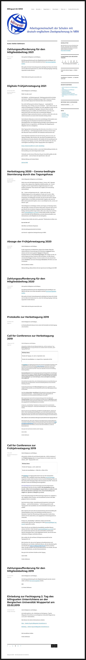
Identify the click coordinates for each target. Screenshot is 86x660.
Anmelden (64, 113)
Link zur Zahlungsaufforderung (37, 545)
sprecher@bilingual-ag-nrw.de (45, 529)
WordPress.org (65, 116)
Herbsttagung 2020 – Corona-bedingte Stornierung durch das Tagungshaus (31, 173)
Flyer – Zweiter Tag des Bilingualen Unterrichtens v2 (34, 623)
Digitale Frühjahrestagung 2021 (26, 85)
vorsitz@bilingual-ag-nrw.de (31, 212)
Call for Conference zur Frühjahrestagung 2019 (21, 447)
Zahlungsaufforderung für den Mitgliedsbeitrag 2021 (26, 51)
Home (32, 9)
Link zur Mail (25, 162)
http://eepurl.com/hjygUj (66, 50)
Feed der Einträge (65, 114)
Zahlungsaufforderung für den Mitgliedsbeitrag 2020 (26, 280)
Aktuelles (38, 9)
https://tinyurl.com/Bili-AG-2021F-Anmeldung (33, 145)
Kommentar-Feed (65, 115)
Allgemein (9, 58)
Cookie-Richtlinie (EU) (73, 9)
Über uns (63, 9)
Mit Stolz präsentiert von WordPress (22, 654)
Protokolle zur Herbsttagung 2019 (28, 316)
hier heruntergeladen (35, 580)
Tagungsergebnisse (65, 91)
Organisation (46, 9)
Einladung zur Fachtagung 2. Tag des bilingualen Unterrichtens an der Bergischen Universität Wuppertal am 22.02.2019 (31, 601)
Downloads (55, 9)
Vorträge (8, 611)
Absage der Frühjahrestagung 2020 (29, 241)
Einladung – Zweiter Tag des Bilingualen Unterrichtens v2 (35, 626)
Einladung (25, 364)
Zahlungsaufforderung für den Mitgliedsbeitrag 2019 (26, 569)
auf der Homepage (50, 477)
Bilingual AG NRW (15, 9)
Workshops (13, 611)
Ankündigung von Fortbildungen (68, 89)
